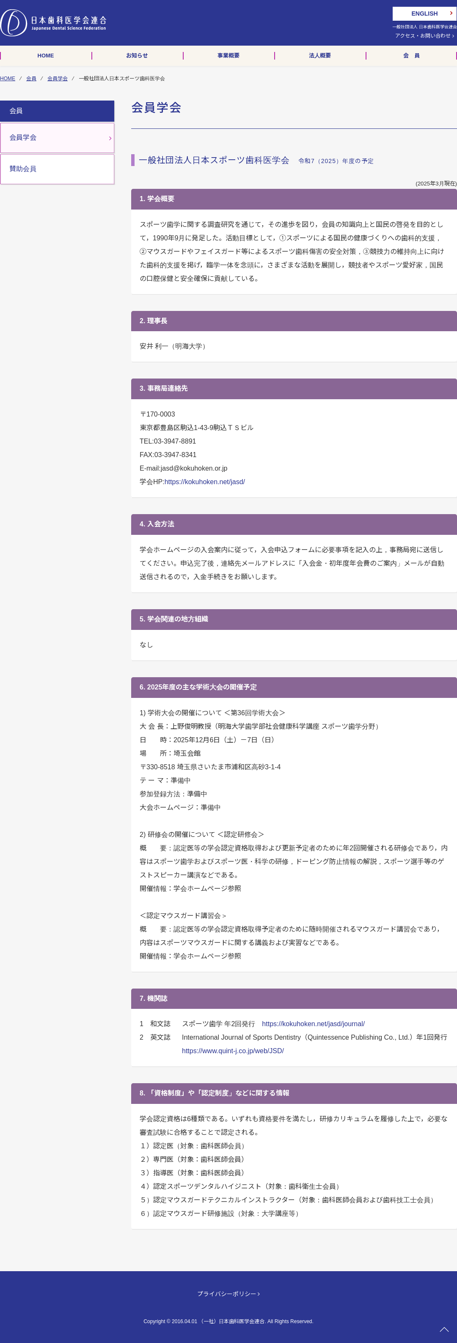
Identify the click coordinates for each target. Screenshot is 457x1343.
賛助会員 (22, 168)
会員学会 (57, 79)
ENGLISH (424, 13)
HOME (7, 79)
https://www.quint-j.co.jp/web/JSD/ (233, 1050)
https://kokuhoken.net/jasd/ (205, 481)
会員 (31, 79)
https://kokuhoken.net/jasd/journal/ (313, 1023)
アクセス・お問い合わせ (424, 36)
